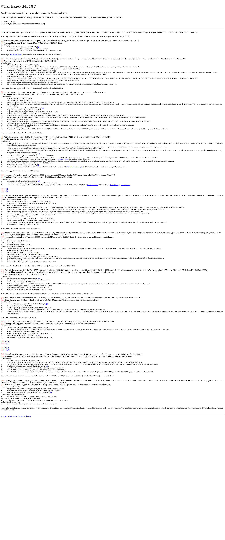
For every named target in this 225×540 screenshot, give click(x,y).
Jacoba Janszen (125, 185)
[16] (7, 341)
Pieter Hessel (114, 185)
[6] (39, 154)
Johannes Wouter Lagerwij (75, 167)
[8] (7, 189)
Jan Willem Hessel (16, 55)
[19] (7, 350)
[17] (7, 343)
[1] (38, 47)
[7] (49, 201)
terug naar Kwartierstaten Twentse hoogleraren (16, 416)
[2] (37, 65)
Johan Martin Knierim (63, 159)
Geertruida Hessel (92, 185)
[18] (7, 348)
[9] (7, 191)
